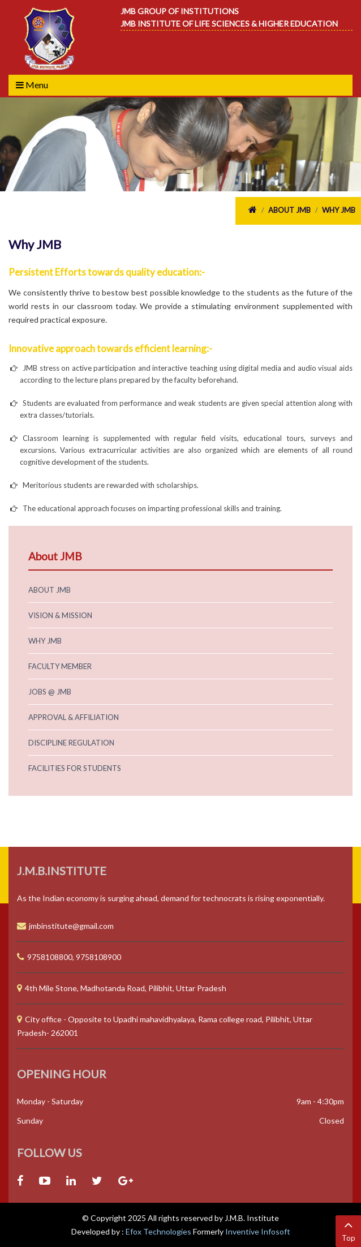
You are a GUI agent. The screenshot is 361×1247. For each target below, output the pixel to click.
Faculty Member (60, 666)
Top (348, 1230)
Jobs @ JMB (49, 691)
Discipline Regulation (71, 742)
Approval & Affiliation (73, 717)
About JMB (289, 210)
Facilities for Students (74, 768)
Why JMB (338, 210)
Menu (32, 84)
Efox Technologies (159, 1231)
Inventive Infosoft (257, 1231)
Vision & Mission (60, 615)
